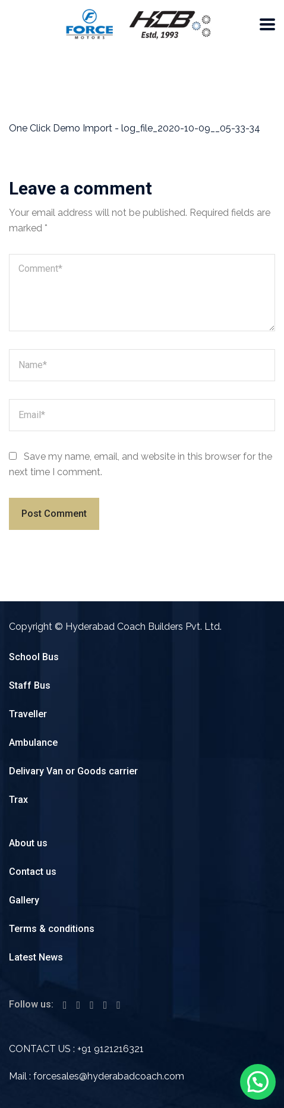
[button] (258, 1082)
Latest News (36, 957)
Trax (18, 799)
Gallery (24, 900)
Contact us (32, 871)
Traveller (28, 714)
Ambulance (33, 742)
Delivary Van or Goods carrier (73, 771)
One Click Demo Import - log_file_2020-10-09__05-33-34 (134, 128)
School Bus (34, 657)
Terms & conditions (51, 928)
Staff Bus (30, 685)
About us (28, 843)
